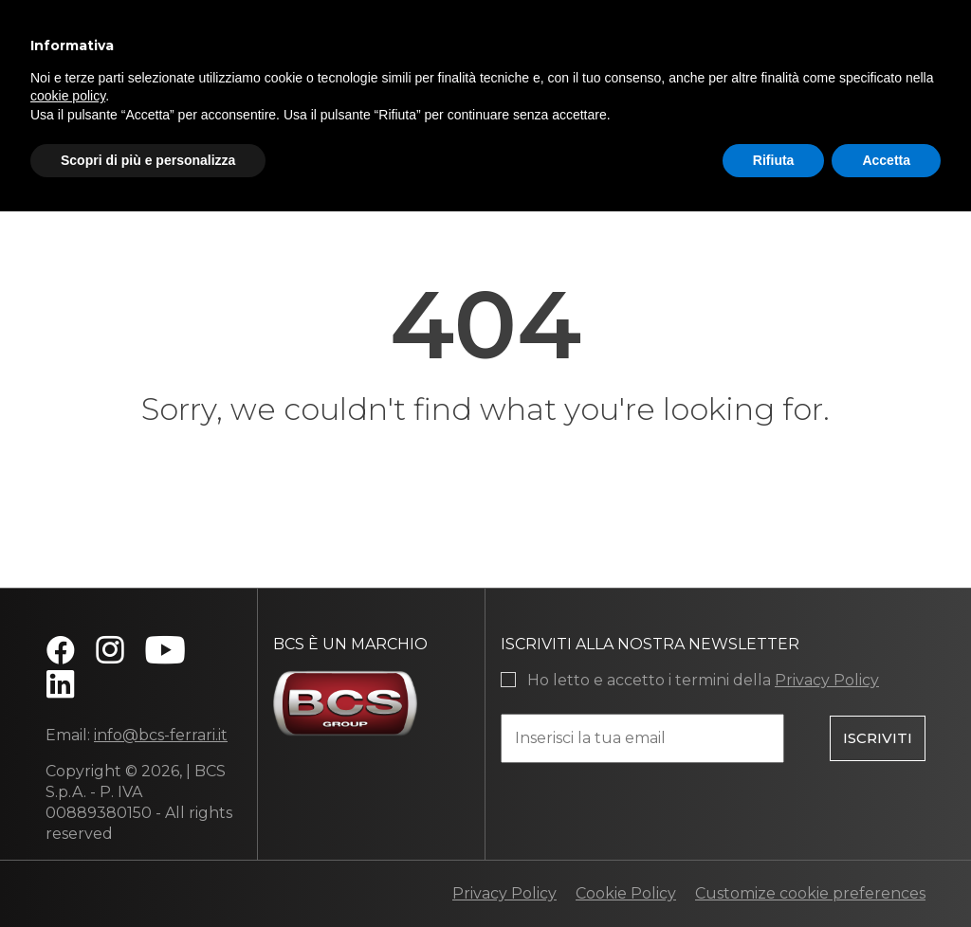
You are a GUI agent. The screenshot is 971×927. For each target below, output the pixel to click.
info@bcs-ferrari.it (161, 735)
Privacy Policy (827, 680)
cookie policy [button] (67, 95)
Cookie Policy (626, 893)
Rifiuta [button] (774, 160)
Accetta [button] (886, 160)
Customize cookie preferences (810, 893)
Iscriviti (877, 737)
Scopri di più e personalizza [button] (148, 160)
